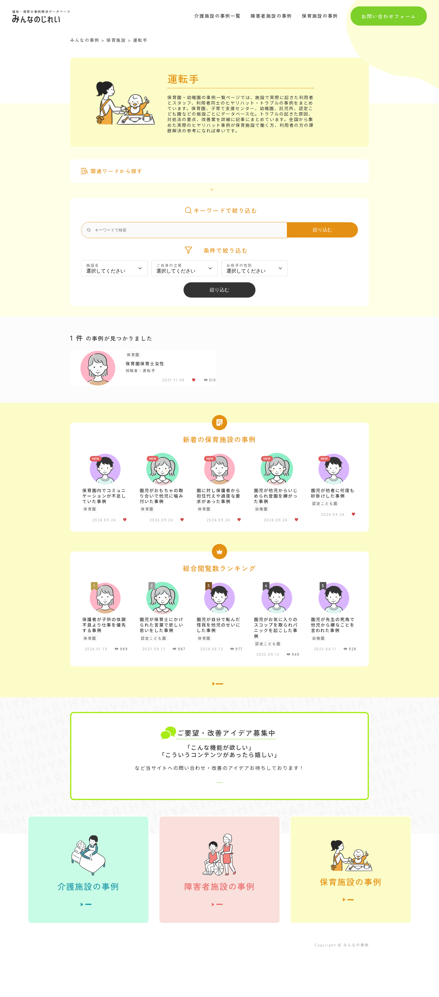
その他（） (254, 170)
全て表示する (216, 183)
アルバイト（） (171, 170)
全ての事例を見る (88, 944)
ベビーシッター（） (293, 170)
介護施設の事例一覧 (217, 16)
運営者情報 (82, 987)
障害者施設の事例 (271, 16)
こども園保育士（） (215, 170)
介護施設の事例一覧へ (219, 705)
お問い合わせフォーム (388, 16)
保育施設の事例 (320, 16)
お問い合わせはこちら (219, 816)
